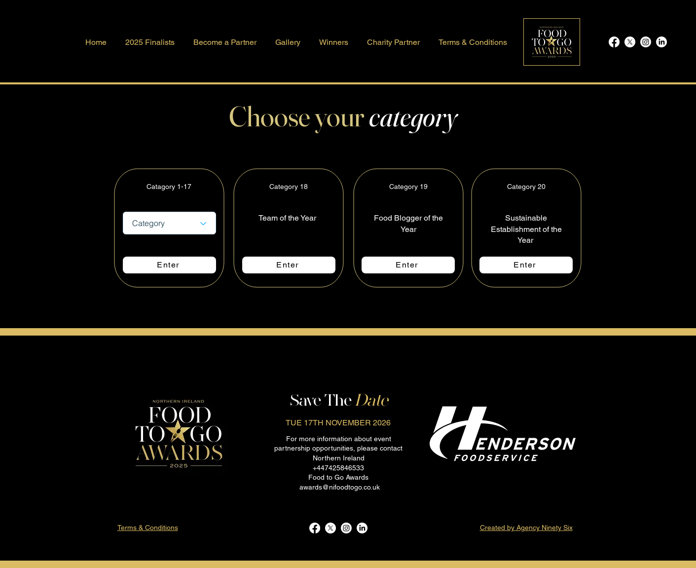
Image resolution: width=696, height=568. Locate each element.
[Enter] (169, 265)
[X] (629, 42)
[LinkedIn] (661, 42)
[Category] (169, 223)
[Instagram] (645, 42)
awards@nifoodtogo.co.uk (339, 487)
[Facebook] (614, 42)
